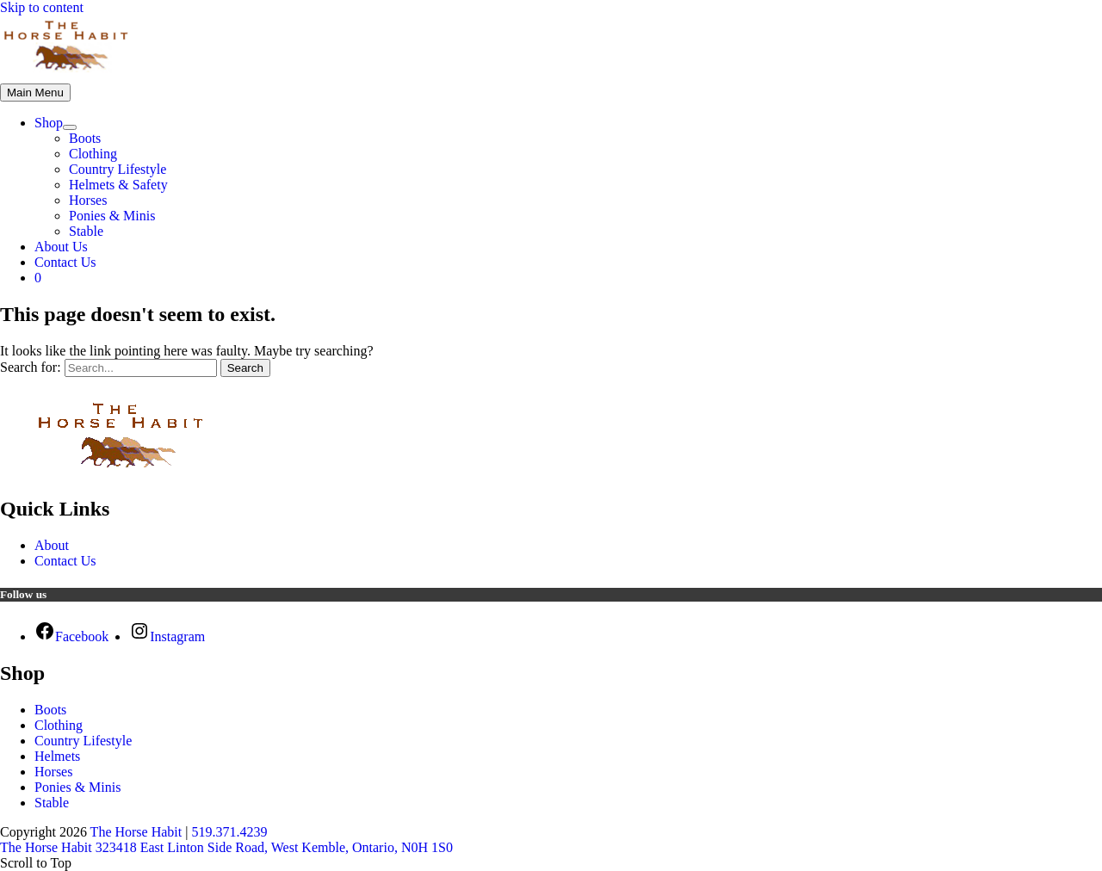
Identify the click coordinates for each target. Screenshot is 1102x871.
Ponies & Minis (112, 215)
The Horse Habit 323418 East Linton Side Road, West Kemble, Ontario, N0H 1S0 (226, 847)
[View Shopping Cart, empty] (568, 278)
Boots (85, 138)
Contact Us (65, 262)
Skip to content (42, 7)
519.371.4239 (229, 832)
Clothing (93, 153)
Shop (48, 122)
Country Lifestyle (117, 169)
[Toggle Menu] (70, 127)
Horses (88, 200)
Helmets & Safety (118, 184)
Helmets (57, 756)
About (51, 545)
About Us (61, 246)
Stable (86, 231)
